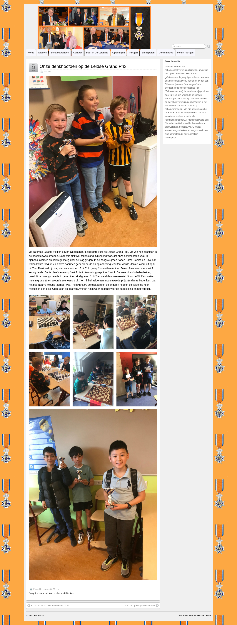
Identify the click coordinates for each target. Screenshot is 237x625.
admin (46, 589)
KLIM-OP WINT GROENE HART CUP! (48, 605)
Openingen (118, 52)
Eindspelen (148, 52)
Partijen (133, 52)
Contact (77, 52)
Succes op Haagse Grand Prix (142, 605)
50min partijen (185, 52)
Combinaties (166, 52)
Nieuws (42, 52)
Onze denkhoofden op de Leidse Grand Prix (83, 66)
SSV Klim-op (39, 615)
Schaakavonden (60, 52)
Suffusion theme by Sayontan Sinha (194, 615)
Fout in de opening (97, 52)
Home (31, 52)
